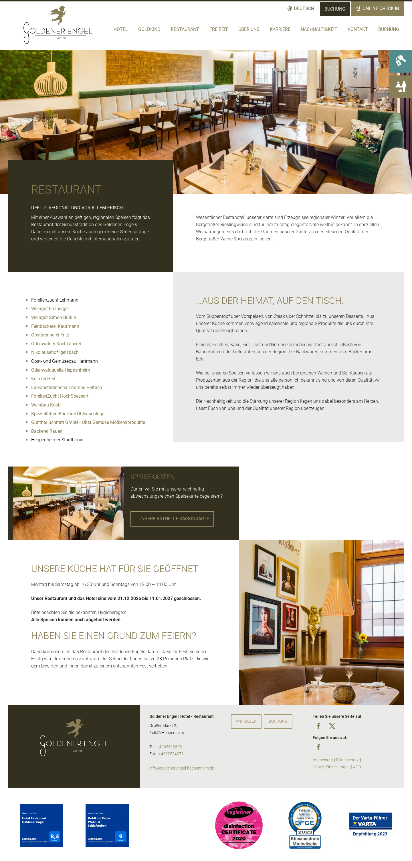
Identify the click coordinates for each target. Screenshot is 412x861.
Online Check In (381, 8)
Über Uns (249, 29)
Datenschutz (347, 760)
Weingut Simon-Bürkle (53, 317)
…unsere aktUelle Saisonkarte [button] (172, 518)
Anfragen (246, 721)
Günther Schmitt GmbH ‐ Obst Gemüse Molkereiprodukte (88, 422)
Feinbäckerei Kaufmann (55, 326)
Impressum (323, 760)
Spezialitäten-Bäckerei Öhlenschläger (68, 413)
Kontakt (358, 29)
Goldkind (149, 29)
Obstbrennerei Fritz (50, 335)
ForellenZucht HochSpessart (59, 396)
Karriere (280, 29)
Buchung (334, 9)
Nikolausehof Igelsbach (55, 352)
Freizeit (218, 29)
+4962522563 (169, 746)
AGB (357, 767)
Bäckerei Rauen (46, 431)
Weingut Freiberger (50, 308)
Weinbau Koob (46, 405)
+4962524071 (171, 754)
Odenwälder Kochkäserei (56, 343)
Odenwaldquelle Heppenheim (60, 370)
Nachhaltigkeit (319, 29)
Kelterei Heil (43, 378)
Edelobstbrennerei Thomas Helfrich (66, 387)
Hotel (121, 29)
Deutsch (304, 8)
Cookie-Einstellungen (331, 767)
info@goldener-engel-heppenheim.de (181, 768)
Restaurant (185, 29)
